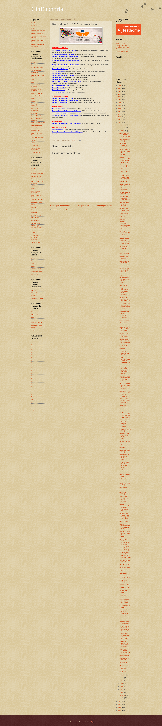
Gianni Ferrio (123, 345)
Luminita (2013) (124, 587)
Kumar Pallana (123, 616)
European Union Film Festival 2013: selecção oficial (124, 436)
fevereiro (122, 695)
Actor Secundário (36, 93)
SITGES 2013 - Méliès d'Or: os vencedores (124, 400)
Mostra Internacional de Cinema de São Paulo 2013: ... (124, 415)
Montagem (34, 110)
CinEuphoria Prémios (37, 33)
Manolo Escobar (124, 311)
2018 (120, 108)
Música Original (36, 116)
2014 (120, 120)
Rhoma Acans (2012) (123, 591)
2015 (120, 117)
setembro (123, 675)
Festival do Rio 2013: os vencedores (123, 611)
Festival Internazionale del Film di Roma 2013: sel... (124, 508)
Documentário (35, 65)
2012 (120, 701)
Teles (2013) (123, 573)
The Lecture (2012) (123, 595)
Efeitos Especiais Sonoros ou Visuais (37, 226)
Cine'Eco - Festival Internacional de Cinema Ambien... (124, 394)
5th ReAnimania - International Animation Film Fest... (124, 306)
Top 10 (33, 330)
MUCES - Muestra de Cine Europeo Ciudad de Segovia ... (124, 423)
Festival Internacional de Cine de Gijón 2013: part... (124, 160)
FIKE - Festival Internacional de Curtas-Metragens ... (124, 233)
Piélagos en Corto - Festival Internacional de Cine (123, 47)
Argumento (34, 108)
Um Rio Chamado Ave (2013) (124, 560)
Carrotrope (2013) (124, 547)
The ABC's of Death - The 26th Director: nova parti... (124, 499)
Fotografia (34, 113)
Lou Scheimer (123, 405)
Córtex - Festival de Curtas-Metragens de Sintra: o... (124, 542)
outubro (122, 131)
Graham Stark (123, 171)
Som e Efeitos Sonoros (38, 122)
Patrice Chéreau (124, 655)
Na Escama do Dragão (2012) (124, 576)
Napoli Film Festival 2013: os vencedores (124, 650)
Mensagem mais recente (60, 206)
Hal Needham (123, 251)
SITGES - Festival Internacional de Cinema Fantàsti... (124, 386)
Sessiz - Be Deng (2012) (124, 484)
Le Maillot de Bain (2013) (124, 475)
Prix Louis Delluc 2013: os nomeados (124, 204)
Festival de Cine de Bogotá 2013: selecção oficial (124, 457)
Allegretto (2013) (124, 320)
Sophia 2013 (123, 662)
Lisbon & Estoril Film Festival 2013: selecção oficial (124, 465)
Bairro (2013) (123, 181)
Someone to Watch (37, 298)
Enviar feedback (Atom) (64, 210)
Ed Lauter (122, 447)
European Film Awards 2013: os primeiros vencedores (124, 211)
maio (121, 686)
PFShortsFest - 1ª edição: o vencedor (124, 667)
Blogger (93, 722)
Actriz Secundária (36, 96)
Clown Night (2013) (123, 323)
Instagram (34, 25)
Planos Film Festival (122, 51)
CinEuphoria (47, 8)
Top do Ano (34, 145)
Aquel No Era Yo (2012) (124, 493)
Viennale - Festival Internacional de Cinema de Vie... (124, 378)
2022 (120, 97)
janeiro (122, 698)
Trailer (33, 143)
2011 (120, 704)
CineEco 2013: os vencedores (124, 192)
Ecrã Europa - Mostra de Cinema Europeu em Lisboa (123, 370)
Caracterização (35, 130)
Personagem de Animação (36, 104)
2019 (120, 105)
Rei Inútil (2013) (124, 550)
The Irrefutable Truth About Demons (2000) (124, 198)
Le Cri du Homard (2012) (124, 479)
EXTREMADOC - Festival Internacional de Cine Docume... (124, 241)
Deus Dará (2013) (124, 567)
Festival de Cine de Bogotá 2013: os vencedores (124, 263)
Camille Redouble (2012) (124, 606)
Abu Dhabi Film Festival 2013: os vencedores (124, 134)
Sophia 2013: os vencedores (124, 658)
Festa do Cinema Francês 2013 (124, 622)
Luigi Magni (122, 219)
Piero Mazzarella (124, 254)
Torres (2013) (123, 570)
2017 (120, 111)
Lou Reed (122, 216)
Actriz (33, 82)
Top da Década (35, 152)
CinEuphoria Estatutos (38, 31)
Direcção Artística (36, 125)
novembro (123, 128)
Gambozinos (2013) (123, 581)
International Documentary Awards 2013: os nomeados (124, 176)
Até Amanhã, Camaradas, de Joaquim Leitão (124, 299)
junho (121, 683)
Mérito (33, 295)
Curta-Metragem (36, 70)
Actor (33, 79)
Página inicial (83, 206)
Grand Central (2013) (123, 408)
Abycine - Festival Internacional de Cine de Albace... (124, 152)
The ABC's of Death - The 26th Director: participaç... (124, 644)
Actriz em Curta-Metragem (36, 89)
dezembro (123, 125)
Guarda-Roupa (35, 128)
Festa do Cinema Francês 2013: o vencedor (124, 329)
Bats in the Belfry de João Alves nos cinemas (124, 601)
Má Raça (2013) (124, 553)
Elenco (33, 98)
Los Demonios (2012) (123, 470)
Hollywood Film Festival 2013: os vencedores (124, 341)
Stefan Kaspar (123, 521)
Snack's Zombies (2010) (124, 139)
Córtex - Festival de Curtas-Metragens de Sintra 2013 (124, 628)
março (122, 692)
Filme (33, 62)
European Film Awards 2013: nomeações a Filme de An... (124, 516)
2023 (120, 94)
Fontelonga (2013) (124, 585)
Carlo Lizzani (123, 671)
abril (121, 689)
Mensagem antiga (104, 206)
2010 (120, 707)
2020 (120, 102)
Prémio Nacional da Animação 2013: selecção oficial (124, 280)
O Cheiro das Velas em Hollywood (123, 315)
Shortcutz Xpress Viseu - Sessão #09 (124, 443)
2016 (120, 114)
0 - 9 (32, 410)
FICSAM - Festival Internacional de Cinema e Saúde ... (124, 534)
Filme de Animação (37, 67)
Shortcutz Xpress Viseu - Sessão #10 (124, 166)
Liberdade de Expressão (38, 293)
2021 (120, 100)
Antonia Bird (123, 285)
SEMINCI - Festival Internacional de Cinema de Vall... (124, 225)
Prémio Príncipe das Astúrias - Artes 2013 (124, 270)
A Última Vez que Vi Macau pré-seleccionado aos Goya (124, 636)
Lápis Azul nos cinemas (123, 257)
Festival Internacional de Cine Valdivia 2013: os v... (124, 526)
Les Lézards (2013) (123, 488)
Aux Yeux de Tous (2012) (124, 451)
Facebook (34, 23)
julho (121, 681)
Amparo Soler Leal (124, 275)
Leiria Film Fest (120, 43)
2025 (120, 88)
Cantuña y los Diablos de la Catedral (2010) (124, 335)
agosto (122, 678)
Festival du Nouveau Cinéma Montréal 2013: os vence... (124, 352)
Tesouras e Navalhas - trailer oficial (123, 145)
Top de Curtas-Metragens (35, 148)
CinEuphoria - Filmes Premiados (37, 41)
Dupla (33, 101)
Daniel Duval (123, 619)
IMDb (33, 28)
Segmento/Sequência (37, 137)
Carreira (33, 290)
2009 (120, 710)
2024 (120, 91)
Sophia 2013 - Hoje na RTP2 (124, 247)
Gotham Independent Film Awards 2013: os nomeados (123, 291)
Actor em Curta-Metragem (36, 85)
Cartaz (33, 140)
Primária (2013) (124, 564)
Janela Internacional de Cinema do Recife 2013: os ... (124, 361)
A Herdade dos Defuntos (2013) (124, 556)
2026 (120, 85)
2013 (120, 122)
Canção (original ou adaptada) (37, 119)
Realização (34, 72)
